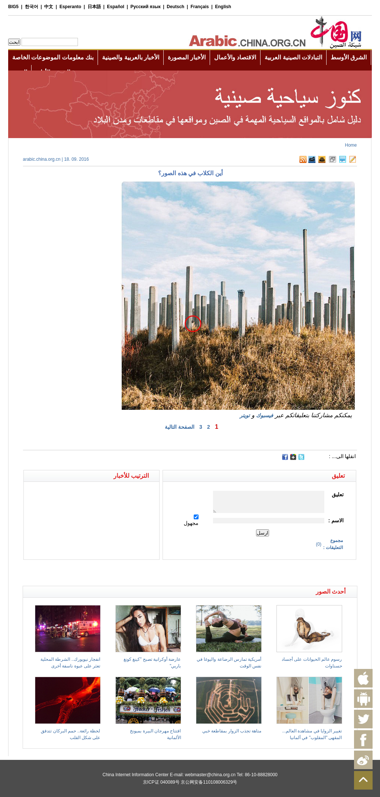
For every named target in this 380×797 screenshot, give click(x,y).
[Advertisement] (106, 573)
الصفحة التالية (179, 427)
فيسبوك (264, 415)
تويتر (245, 415)
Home (351, 145)
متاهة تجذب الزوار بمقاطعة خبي (231, 731)
